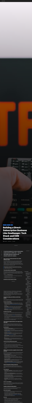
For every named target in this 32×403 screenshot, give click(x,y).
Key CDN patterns (28, 285)
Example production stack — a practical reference (28, 304)
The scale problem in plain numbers (28, 275)
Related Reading (28, 317)
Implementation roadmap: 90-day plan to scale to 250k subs (28, 306)
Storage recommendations (28, 280)
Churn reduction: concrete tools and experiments (28, 299)
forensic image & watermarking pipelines (11, 362)
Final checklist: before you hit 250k (28, 315)
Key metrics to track (29, 298)
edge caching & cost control (10, 334)
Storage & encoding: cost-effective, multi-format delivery (28, 279)
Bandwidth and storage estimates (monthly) (28, 277)
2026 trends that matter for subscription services (28, 312)
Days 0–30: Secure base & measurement (29, 307)
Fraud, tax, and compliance (28, 293)
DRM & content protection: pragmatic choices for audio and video (28, 289)
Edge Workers (8, 331)
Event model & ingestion (28, 296)
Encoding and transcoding (28, 282)
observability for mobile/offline (16, 394)
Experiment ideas (28, 301)
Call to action (27, 316)
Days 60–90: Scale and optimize (29, 311)
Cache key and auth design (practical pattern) (29, 287)
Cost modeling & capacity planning (28, 302)
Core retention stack (29, 300)
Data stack (28, 297)
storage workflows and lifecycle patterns (14, 304)
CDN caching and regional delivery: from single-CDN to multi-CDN (28, 284)
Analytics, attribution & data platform (28, 294)
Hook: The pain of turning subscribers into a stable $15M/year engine (28, 273)
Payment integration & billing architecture (28, 291)
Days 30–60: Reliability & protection (28, 309)
